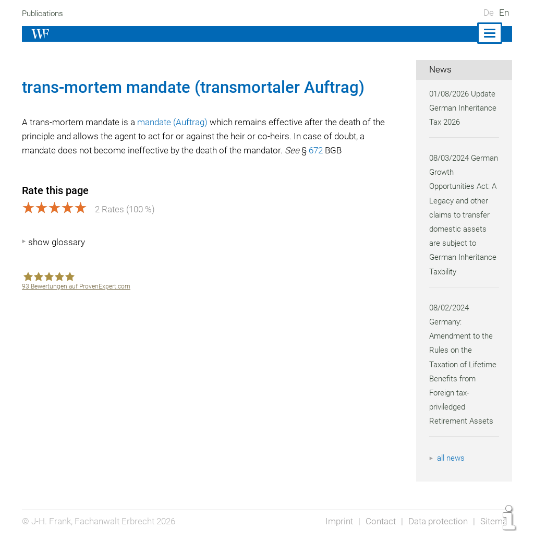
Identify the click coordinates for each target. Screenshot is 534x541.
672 (322, 150)
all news (451, 458)
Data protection (436, 521)
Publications (44, 13)
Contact (377, 521)
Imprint (336, 521)
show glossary (56, 242)
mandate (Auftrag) (175, 122)
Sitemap (495, 521)
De (488, 12)
